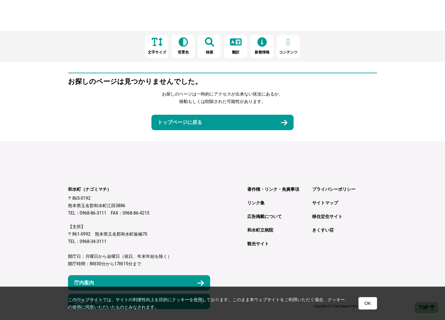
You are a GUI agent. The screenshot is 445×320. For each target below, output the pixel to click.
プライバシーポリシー (333, 189)
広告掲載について (264, 216)
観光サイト (258, 243)
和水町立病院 (260, 230)
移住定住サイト (327, 216)
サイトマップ (325, 202)
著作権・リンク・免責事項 (273, 189)
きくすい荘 (323, 230)
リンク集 (256, 202)
